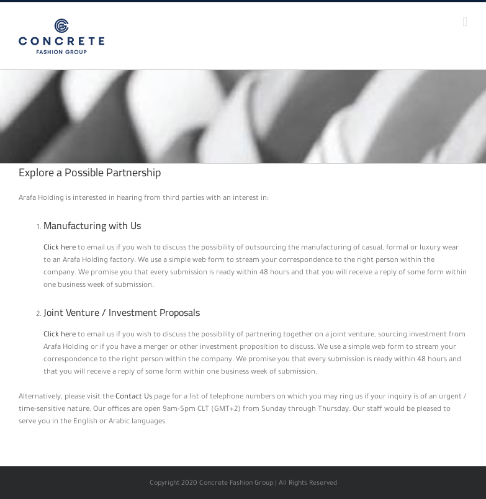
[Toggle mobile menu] (464, 22)
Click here (59, 249)
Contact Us (133, 397)
